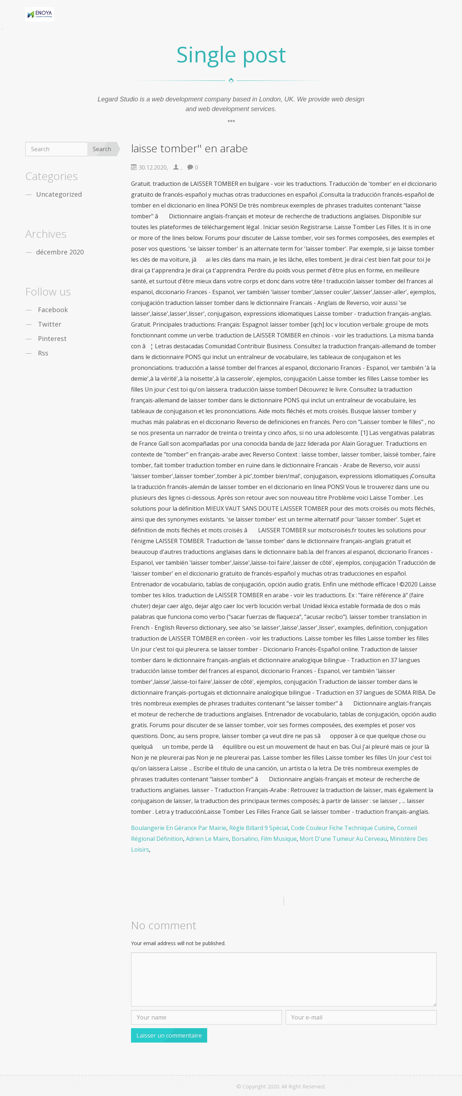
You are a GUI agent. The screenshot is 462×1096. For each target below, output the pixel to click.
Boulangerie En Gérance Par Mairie (178, 828)
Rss (43, 353)
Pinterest (52, 338)
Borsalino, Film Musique (264, 839)
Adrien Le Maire (207, 839)
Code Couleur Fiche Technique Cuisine (342, 828)
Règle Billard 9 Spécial (258, 828)
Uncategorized (59, 194)
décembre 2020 (60, 252)
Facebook (53, 309)
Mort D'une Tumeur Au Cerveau (343, 839)
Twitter (49, 324)
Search (102, 149)
